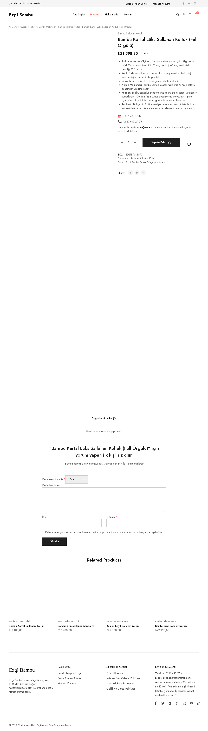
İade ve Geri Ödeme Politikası (123, 678)
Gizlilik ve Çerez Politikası (120, 689)
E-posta (111, 517)
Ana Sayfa (79, 14)
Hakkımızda (111, 14)
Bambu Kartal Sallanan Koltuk (26, 626)
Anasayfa (13, 26)
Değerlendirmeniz (53, 485)
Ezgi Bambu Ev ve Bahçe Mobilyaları (146, 162)
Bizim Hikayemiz (115, 673)
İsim (45, 517)
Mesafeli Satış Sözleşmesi (120, 683)
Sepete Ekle (158, 142)
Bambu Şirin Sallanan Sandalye (76, 626)
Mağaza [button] (94, 14)
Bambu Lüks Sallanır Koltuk (171, 626)
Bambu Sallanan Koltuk (69, 26)
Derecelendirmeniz (53, 479)
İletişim (128, 14)
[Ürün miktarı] (128, 142)
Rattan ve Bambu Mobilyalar (43, 26)
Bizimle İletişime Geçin (70, 673)
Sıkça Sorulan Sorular (137, 3)
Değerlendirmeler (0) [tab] (104, 418)
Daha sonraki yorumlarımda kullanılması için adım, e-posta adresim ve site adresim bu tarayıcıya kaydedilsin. (104, 532)
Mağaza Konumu (161, 3)
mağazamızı (146, 127)
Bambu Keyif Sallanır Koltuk (122, 626)
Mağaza (23, 26)
